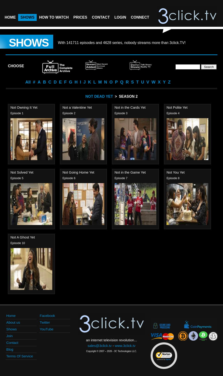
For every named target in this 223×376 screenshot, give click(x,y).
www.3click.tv (125, 346)
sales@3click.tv (100, 346)
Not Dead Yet (99, 96)
